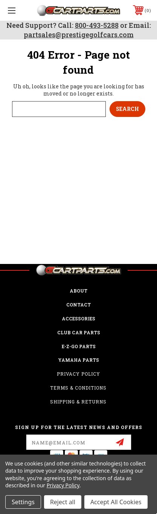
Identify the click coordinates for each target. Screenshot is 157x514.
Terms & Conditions (78, 388)
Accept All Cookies (116, 502)
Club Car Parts (78, 332)
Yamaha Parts (78, 360)
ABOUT (78, 291)
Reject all (62, 502)
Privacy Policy (78, 374)
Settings (23, 502)
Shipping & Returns (78, 402)
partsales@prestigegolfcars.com (79, 34)
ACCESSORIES (78, 318)
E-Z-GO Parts (79, 346)
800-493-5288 (97, 25)
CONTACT (78, 305)
